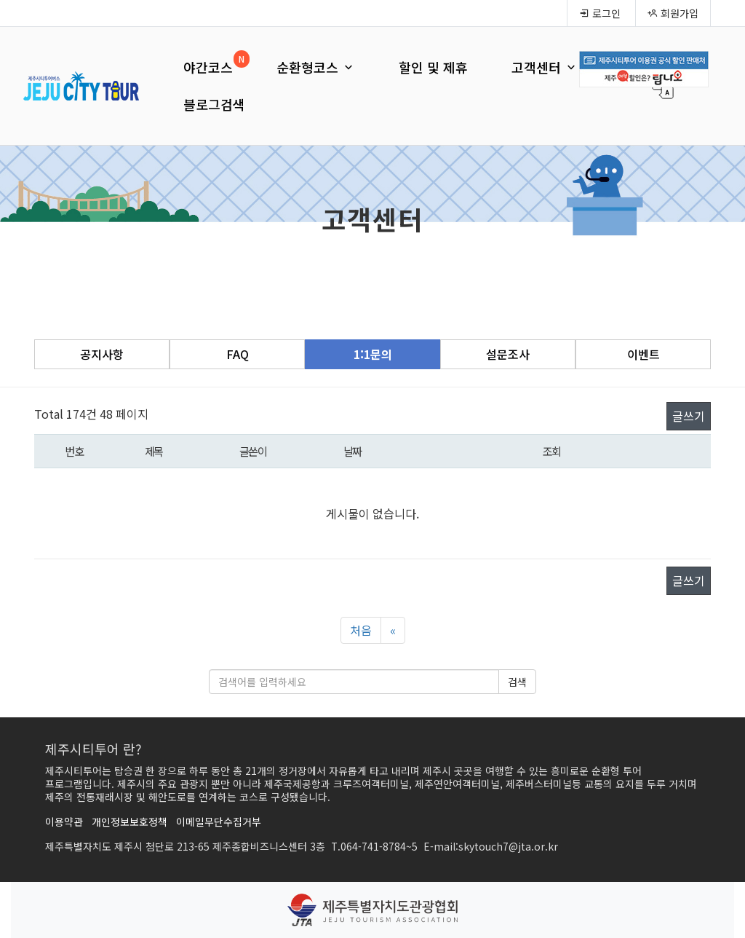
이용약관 (64, 821)
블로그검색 (214, 104)
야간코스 (208, 67)
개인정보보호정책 (129, 821)
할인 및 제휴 (433, 67)
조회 (552, 451)
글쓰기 (688, 416)
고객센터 (544, 67)
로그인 (600, 13)
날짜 (352, 451)
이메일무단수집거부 (218, 821)
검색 (517, 681)
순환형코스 (315, 67)
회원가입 (673, 13)
